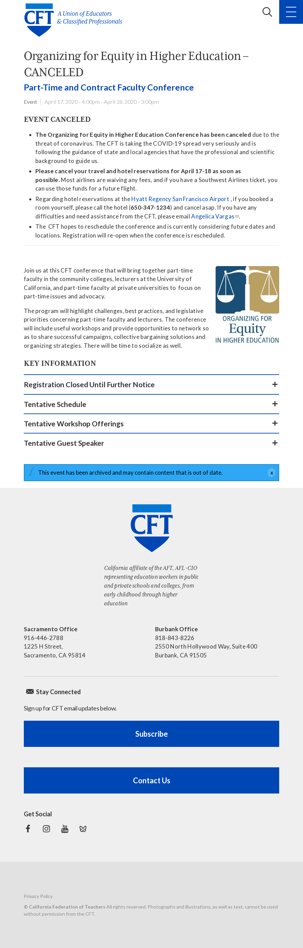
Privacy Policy (38, 896)
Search (267, 12)
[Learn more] (247, 305)
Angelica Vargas (212, 216)
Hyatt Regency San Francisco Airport (180, 198)
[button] (151, 384)
